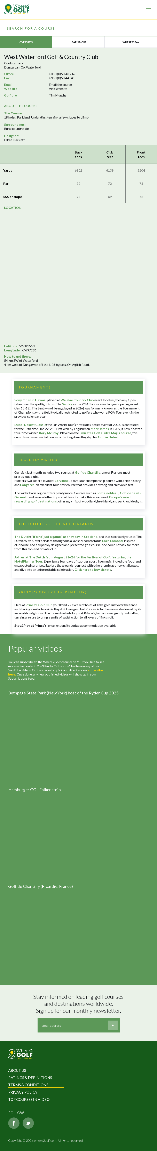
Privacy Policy (22, 1092)
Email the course (60, 84)
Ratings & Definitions (30, 1077)
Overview (26, 42)
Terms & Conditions (28, 1084)
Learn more (78, 42)
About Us (17, 1070)
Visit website (58, 89)
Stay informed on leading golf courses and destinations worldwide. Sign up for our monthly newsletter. (79, 1003)
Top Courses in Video (28, 1099)
